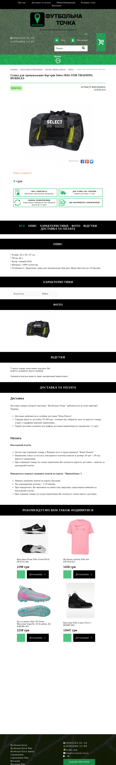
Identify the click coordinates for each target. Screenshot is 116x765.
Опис (32, 226)
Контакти (56, 6)
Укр (81, 34)
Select (45, 293)
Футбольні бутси (18, 745)
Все (22, 226)
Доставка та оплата (41, 3)
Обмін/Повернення (65, 3)
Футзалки (15, 761)
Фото (75, 226)
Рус (86, 34)
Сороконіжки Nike (19, 758)
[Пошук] (71, 48)
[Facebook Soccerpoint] (64, 756)
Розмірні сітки (88, 3)
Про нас (22, 3)
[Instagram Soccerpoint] (68, 756)
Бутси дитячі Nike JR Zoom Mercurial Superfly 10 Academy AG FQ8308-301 (34, 624)
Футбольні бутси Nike (21, 748)
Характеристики (54, 226)
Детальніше (35, 574)
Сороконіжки (16, 755)
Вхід (60, 40)
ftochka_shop (71, 750)
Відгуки (90, 226)
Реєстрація (79, 40)
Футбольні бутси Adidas (22, 751)
